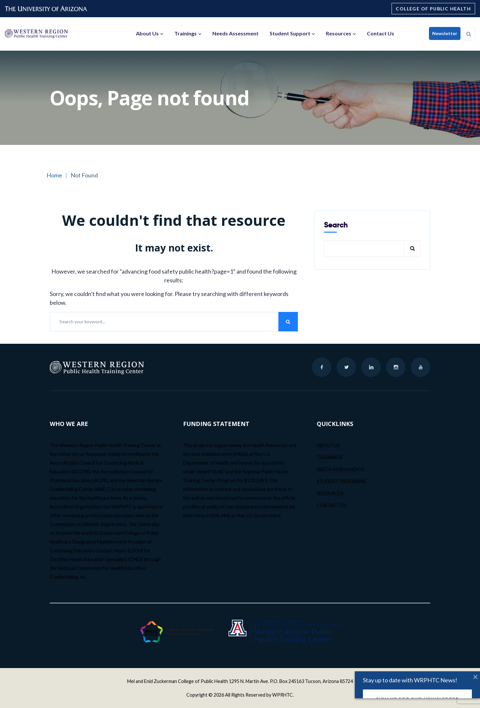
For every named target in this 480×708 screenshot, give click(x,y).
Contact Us (380, 33)
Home (54, 175)
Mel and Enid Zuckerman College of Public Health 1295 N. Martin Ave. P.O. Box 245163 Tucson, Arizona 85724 (240, 681)
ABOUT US (328, 445)
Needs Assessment (235, 33)
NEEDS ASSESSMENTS (340, 469)
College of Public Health (433, 8)
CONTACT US (332, 505)
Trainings (185, 33)
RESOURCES (330, 493)
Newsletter (444, 33)
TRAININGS (329, 457)
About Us (147, 33)
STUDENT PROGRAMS (341, 481)
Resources (338, 33)
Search (336, 225)
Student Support (290, 33)
